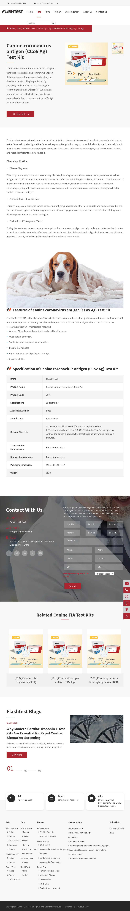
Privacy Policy (82, 906)
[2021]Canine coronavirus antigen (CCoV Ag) (64, 28)
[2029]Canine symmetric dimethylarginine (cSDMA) (103, 680)
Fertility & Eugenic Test (49, 870)
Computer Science (76, 841)
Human (57, 11)
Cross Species (13, 840)
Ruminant (27, 853)
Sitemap (68, 906)
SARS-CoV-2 (44, 845)
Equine (25, 832)
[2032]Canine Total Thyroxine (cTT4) (26, 680)
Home (30, 11)
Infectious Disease (47, 836)
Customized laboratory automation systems (87, 850)
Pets (39, 11)
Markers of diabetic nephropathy (53, 849)
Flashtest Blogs (24, 711)
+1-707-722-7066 (25, 799)
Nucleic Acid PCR (75, 828)
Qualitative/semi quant (49, 888)
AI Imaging (73, 837)
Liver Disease (45, 879)
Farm (47, 11)
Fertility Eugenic (46, 832)
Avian (25, 840)
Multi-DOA (44, 883)
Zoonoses (12, 845)
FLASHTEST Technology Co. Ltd (30, 906)
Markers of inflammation (50, 862)
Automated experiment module (82, 858)
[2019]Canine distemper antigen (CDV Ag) (65, 680)
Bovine (25, 845)
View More (17, 754)
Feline (10, 832)
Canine (40, 28)
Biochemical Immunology (79, 832)
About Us (87, 11)
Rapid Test (10, 867)
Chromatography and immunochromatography (88, 845)
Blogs (112, 832)
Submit (72, 586)
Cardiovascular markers (49, 858)
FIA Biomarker (29, 28)
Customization (72, 11)
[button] (15, 768)
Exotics (11, 849)
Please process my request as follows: (75, 575)
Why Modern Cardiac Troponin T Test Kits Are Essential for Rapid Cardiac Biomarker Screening (36, 733)
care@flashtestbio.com (47, 3)
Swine (25, 836)
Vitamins (43, 853)
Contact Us (101, 11)
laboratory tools (75, 854)
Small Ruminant (29, 849)
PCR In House (12, 828)
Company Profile (117, 828)
